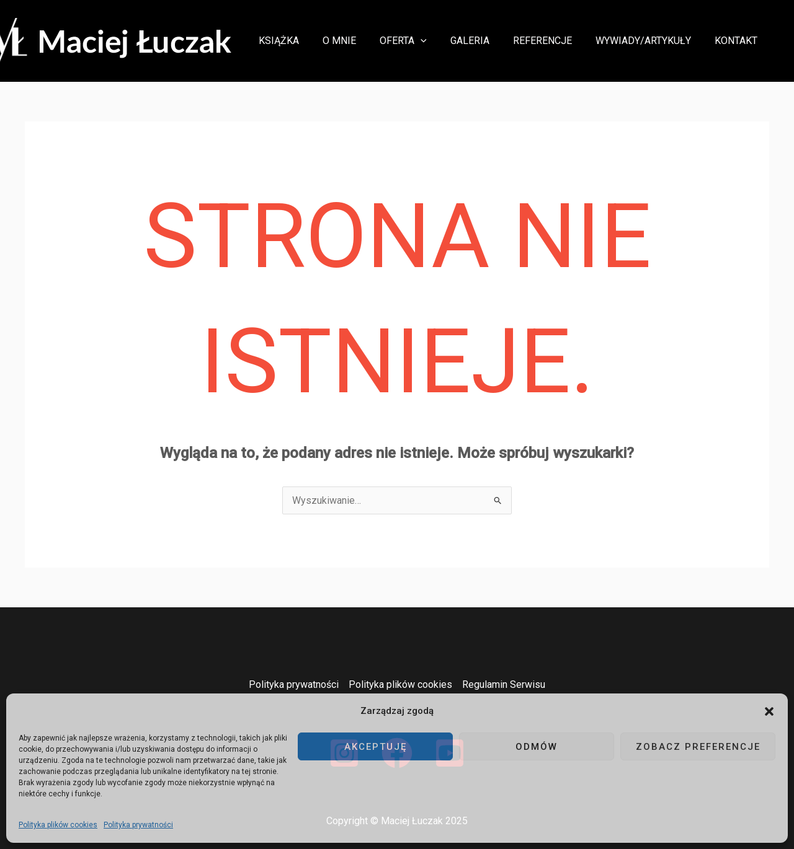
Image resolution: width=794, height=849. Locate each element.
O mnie (360, 40)
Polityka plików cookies (58, 824)
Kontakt (737, 40)
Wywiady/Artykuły (649, 40)
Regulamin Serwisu (503, 684)
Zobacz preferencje (698, 746)
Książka (303, 40)
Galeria (482, 40)
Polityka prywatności (138, 824)
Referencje (551, 40)
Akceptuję (375, 746)
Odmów (536, 746)
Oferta (420, 40)
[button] (769, 711)
